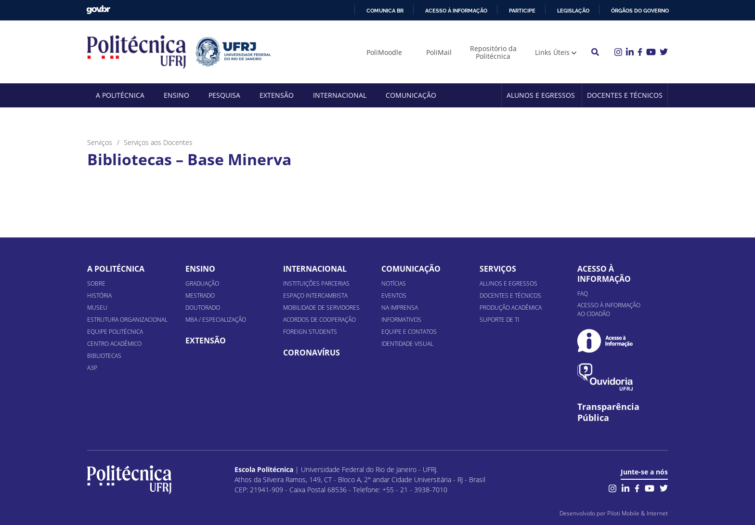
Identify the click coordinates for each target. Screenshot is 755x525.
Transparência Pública (608, 412)
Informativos (401, 319)
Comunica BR (385, 10)
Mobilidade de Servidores (321, 307)
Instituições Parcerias (316, 283)
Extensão (277, 95)
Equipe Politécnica (115, 332)
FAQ (582, 293)
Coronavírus (311, 352)
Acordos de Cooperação (319, 319)
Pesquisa (224, 95)
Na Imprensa (399, 307)
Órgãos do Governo (640, 10)
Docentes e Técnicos (625, 95)
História (99, 295)
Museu (97, 307)
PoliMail (439, 52)
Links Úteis (552, 52)
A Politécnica (120, 95)
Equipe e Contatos (409, 332)
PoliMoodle (384, 52)
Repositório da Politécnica (493, 52)
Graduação (202, 283)
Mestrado (200, 295)
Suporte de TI (499, 319)
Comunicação (411, 95)
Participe (522, 10)
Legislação (573, 10)
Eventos (393, 295)
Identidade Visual (407, 344)
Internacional (339, 95)
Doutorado (202, 307)
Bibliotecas (104, 356)
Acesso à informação (456, 10)
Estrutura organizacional (127, 319)
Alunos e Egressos (541, 95)
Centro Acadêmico (114, 344)
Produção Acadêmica (511, 307)
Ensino (176, 95)
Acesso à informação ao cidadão (608, 309)
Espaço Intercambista (315, 295)
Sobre (96, 283)
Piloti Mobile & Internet (637, 513)
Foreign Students (310, 332)
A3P (92, 368)
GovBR (98, 9)
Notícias (393, 283)
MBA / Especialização (215, 319)
